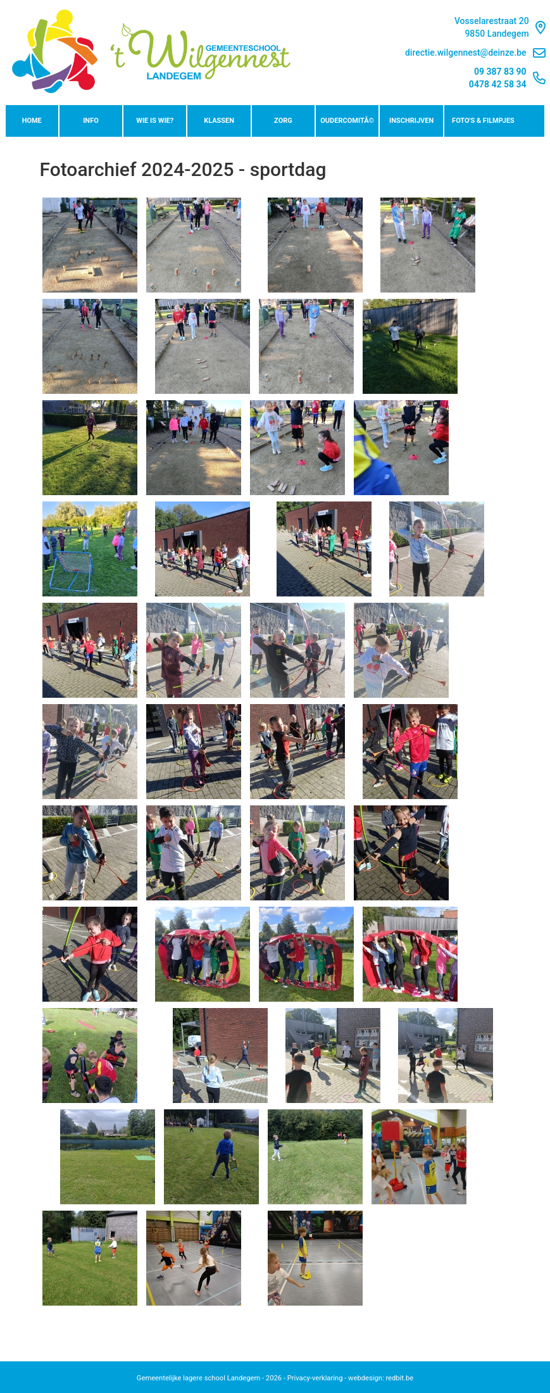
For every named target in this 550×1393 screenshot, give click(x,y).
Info (91, 121)
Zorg (283, 121)
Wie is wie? (154, 121)
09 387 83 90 (500, 71)
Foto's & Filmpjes (483, 121)
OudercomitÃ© (347, 121)
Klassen (219, 121)
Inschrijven (411, 121)
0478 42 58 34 (498, 84)
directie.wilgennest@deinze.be (475, 53)
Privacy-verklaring (315, 1378)
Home (32, 121)
